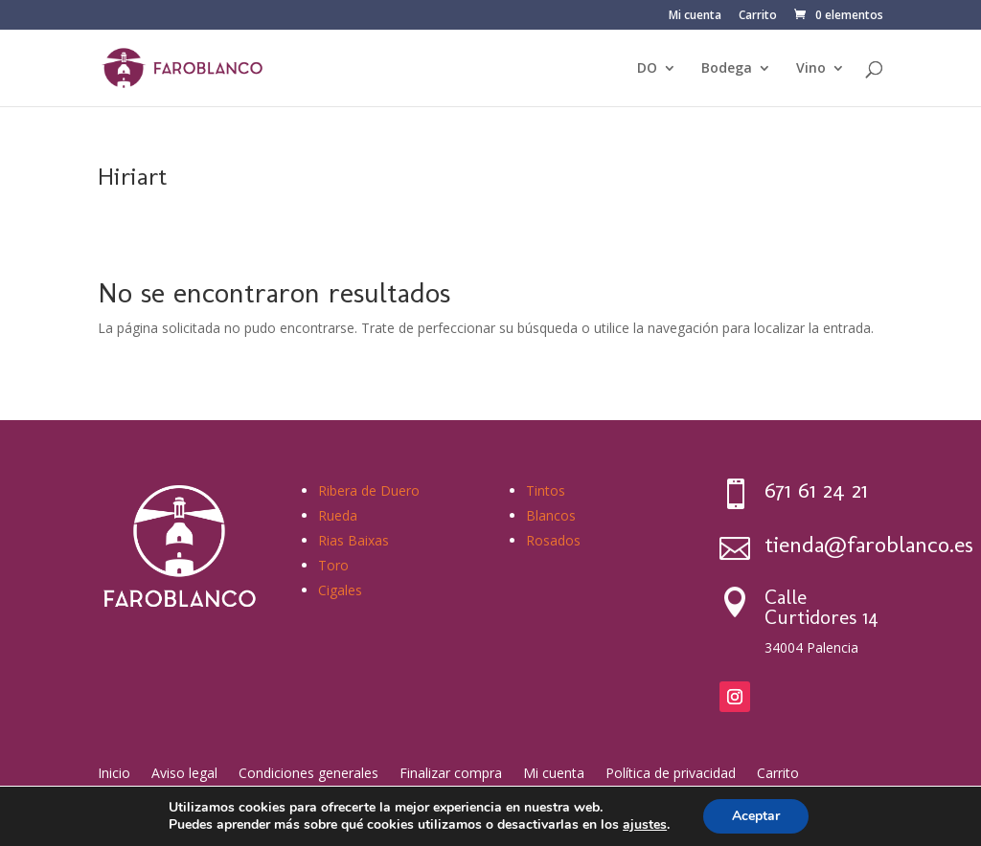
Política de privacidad (670, 772)
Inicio (114, 772)
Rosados (553, 540)
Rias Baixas (353, 540)
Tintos (545, 490)
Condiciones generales (308, 772)
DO (647, 69)
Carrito (758, 16)
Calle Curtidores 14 (821, 607)
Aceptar (756, 816)
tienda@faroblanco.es (868, 544)
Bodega (726, 69)
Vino (811, 69)
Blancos (551, 515)
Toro (333, 565)
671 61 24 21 (816, 489)
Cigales (340, 590)
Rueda (337, 515)
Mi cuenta (695, 16)
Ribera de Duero (369, 490)
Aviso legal (184, 772)
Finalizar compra (450, 772)
